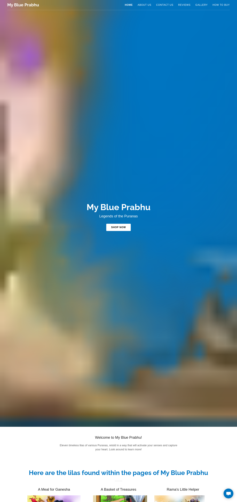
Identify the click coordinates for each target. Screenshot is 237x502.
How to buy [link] (221, 5)
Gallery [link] (201, 5)
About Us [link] (144, 5)
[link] (23, 5)
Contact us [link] (164, 5)
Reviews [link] (184, 5)
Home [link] (129, 5)
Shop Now (118, 227)
